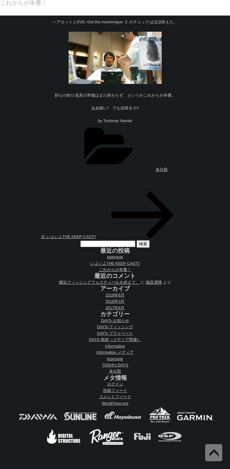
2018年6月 (115, 295)
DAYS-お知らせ (115, 320)
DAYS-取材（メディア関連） (115, 339)
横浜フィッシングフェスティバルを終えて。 (99, 282)
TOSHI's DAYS (115, 365)
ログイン (115, 384)
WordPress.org (115, 403)
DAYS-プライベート (115, 333)
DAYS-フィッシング (115, 326)
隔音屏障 (154, 282)
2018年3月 (115, 301)
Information (115, 346)
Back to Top (213, 452)
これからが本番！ (115, 269)
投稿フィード (115, 390)
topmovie (115, 257)
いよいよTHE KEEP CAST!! (115, 263)
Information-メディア (114, 352)
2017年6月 (115, 308)
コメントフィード (115, 396)
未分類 (162, 169)
